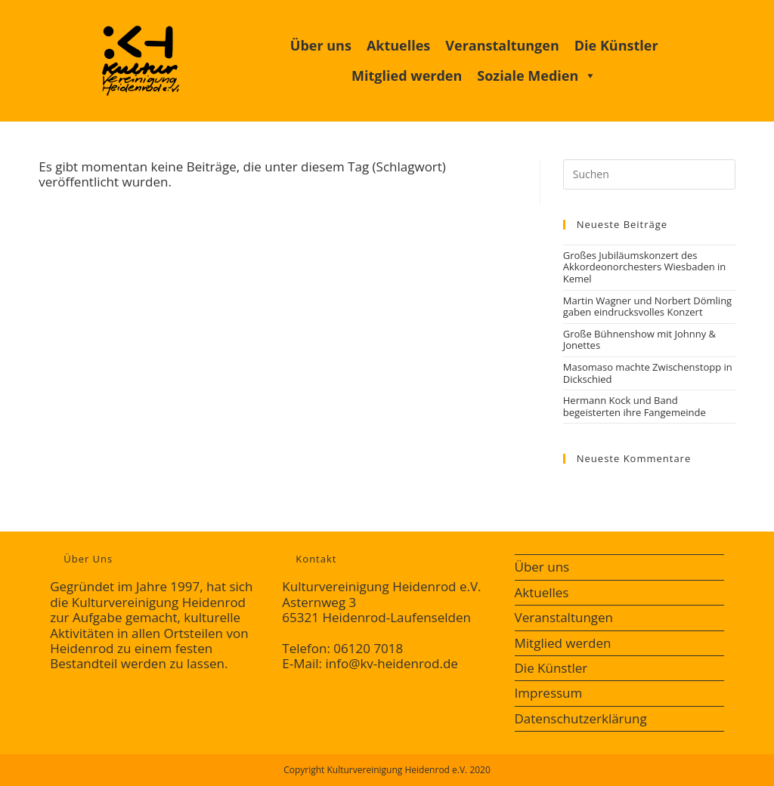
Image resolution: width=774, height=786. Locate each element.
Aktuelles (398, 45)
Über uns (320, 45)
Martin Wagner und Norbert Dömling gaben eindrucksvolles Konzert (647, 306)
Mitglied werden (406, 75)
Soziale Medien (536, 75)
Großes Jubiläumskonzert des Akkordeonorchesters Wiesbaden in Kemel (644, 266)
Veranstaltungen (502, 45)
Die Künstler (616, 45)
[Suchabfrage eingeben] (649, 174)
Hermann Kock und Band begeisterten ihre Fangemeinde (634, 406)
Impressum (549, 692)
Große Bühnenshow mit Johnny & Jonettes (639, 340)
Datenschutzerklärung (581, 718)
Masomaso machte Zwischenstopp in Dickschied (647, 373)
